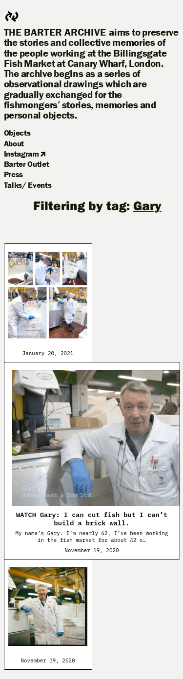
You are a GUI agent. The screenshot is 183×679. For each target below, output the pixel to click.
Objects (17, 132)
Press (13, 174)
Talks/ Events (28, 185)
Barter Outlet (26, 164)
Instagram (25, 153)
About (14, 143)
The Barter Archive (55, 32)
